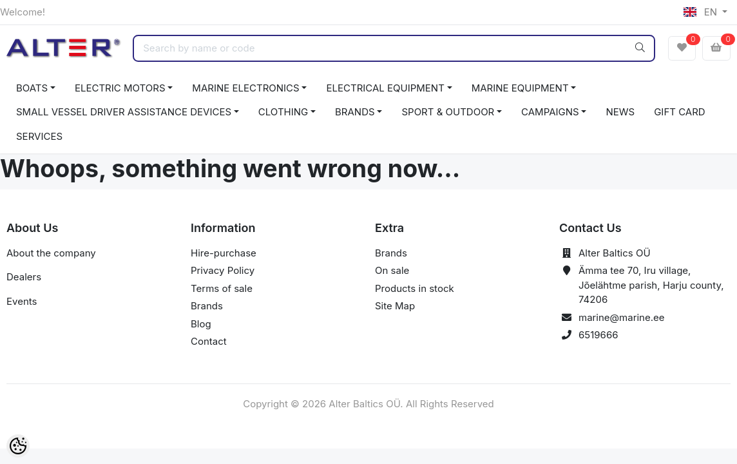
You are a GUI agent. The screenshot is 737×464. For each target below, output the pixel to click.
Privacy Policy (222, 270)
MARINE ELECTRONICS (245, 88)
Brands (207, 306)
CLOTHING (283, 112)
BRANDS (355, 112)
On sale (392, 270)
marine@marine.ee (622, 317)
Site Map (395, 306)
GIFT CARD (679, 112)
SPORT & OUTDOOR (447, 112)
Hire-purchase (223, 253)
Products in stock (414, 288)
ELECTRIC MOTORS (120, 88)
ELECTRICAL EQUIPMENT (385, 88)
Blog (201, 324)
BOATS (32, 88)
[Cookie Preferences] (18, 446)
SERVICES (39, 136)
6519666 (598, 335)
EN (702, 12)
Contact (209, 341)
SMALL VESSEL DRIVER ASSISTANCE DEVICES (123, 112)
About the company (51, 253)
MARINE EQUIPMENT (520, 88)
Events (21, 301)
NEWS (620, 112)
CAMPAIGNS (550, 112)
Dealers (23, 277)
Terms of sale (222, 288)
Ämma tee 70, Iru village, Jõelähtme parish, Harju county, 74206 (651, 284)
